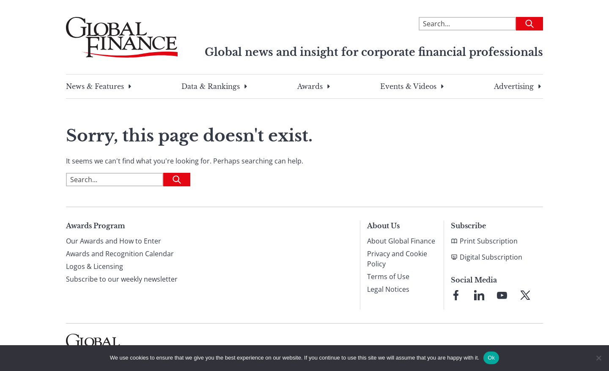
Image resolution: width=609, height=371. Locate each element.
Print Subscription (489, 241)
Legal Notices (388, 289)
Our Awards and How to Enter (113, 241)
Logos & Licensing (94, 266)
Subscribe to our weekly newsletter (122, 279)
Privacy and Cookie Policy (397, 259)
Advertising (514, 86)
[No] (598, 358)
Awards (310, 86)
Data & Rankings (210, 86)
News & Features (95, 86)
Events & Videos (408, 86)
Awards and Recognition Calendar (120, 253)
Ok (491, 357)
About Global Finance (401, 241)
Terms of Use (388, 276)
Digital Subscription (491, 257)
